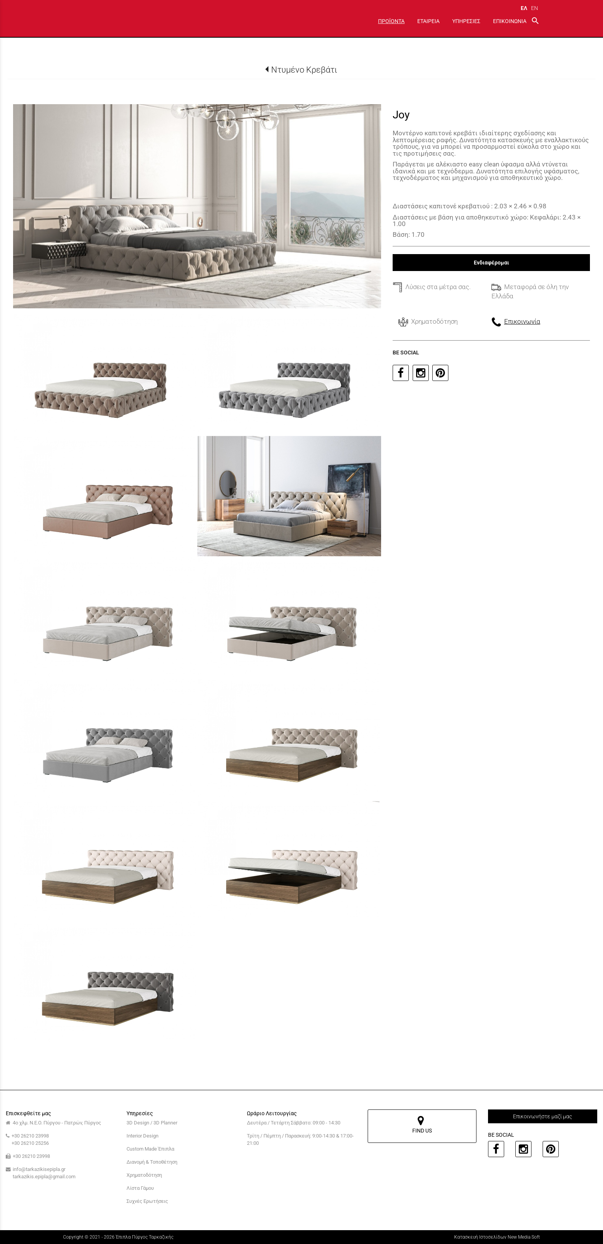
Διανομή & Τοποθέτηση (152, 1162)
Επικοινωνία (522, 321)
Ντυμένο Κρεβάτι (304, 70)
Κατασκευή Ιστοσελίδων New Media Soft (497, 1237)
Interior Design (142, 1136)
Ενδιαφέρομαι (491, 262)
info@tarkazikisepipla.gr (39, 1169)
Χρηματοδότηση (144, 1175)
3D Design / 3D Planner (152, 1123)
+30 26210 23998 (30, 1136)
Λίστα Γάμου (140, 1188)
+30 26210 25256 (30, 1143)
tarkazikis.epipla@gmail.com (44, 1176)
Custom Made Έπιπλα (150, 1149)
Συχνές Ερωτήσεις (147, 1201)
